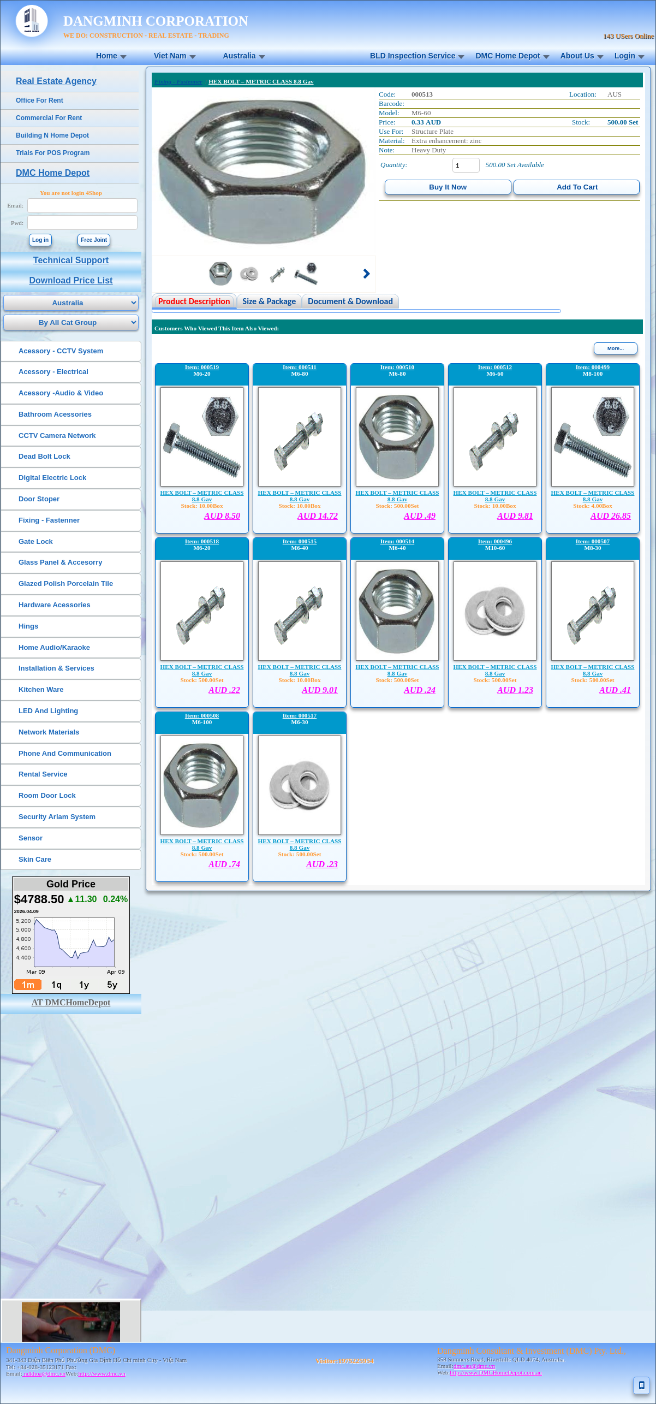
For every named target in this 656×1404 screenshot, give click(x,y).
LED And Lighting (48, 711)
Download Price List (71, 280)
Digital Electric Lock (52, 477)
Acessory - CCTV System (61, 351)
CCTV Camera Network (57, 435)
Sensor (31, 838)
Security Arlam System (57, 817)
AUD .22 (224, 690)
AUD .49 (420, 515)
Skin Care (35, 859)
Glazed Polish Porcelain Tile (66, 583)
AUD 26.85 (611, 515)
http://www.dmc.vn (101, 1373)
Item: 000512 (495, 367)
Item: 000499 (593, 367)
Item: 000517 (300, 715)
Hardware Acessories (55, 605)
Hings (28, 626)
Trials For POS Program (53, 153)
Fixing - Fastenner (49, 520)
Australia (239, 55)
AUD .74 (224, 864)
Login (625, 55)
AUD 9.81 (515, 515)
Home (106, 55)
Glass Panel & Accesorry (60, 562)
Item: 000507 (593, 541)
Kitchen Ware (41, 689)
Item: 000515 (300, 541)
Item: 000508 (202, 715)
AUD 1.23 (515, 690)
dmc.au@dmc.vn (474, 1365)
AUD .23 (322, 864)
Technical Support (71, 260)
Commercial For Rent (49, 118)
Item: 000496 (495, 541)
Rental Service (43, 774)
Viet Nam (170, 55)
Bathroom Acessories (55, 414)
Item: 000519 (202, 367)
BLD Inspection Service (412, 55)
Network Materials (49, 732)
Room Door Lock (47, 795)
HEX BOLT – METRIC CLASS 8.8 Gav (202, 495)
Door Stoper (39, 499)
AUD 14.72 (317, 515)
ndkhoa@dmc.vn (43, 1373)
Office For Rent (39, 100)
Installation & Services (56, 668)
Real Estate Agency (56, 81)
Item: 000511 (300, 367)
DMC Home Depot (507, 55)
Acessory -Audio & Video (61, 393)
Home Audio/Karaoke (54, 647)
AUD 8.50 (222, 515)
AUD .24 (420, 690)
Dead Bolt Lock (44, 456)
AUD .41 (615, 690)
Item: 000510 (397, 367)
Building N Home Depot (52, 135)
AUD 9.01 (320, 690)
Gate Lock (36, 541)
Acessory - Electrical (53, 372)
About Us (577, 55)
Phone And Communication (65, 753)
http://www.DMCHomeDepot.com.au (496, 1372)
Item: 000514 (397, 541)
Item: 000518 (202, 541)
